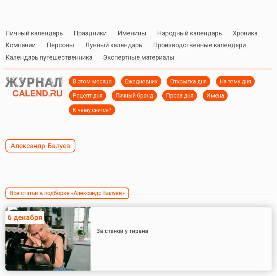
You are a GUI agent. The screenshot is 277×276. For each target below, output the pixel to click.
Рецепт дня (87, 95)
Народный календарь (189, 33)
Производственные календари (199, 45)
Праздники (90, 33)
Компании (20, 45)
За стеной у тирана (122, 231)
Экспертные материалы (139, 57)
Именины (132, 33)
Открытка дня (188, 81)
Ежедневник (141, 81)
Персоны (60, 45)
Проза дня (179, 95)
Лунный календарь (113, 45)
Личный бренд (134, 95)
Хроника (245, 33)
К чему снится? (91, 110)
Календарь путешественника (48, 57)
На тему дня (235, 81)
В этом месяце (92, 81)
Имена (215, 95)
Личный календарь (34, 33)
